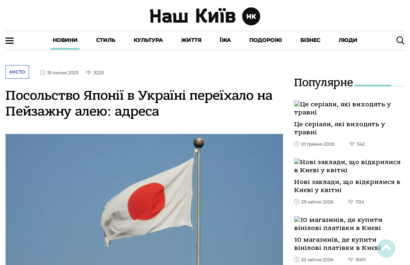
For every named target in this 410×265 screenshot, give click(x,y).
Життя (191, 40)
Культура (148, 40)
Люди (348, 40)
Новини (65, 40)
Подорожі (265, 40)
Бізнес (310, 40)
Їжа (225, 40)
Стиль (105, 40)
